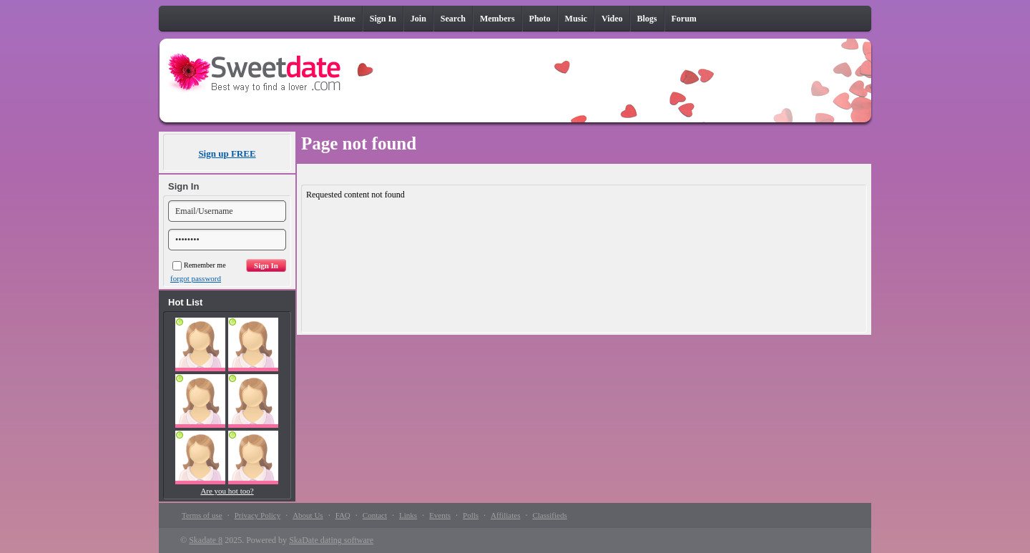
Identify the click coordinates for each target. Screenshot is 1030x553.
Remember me (199, 265)
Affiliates (505, 515)
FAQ (342, 515)
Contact (375, 515)
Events (440, 515)
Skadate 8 (205, 540)
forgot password (195, 278)
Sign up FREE (226, 153)
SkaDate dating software (331, 540)
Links (408, 515)
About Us (308, 515)
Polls (471, 515)
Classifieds (549, 515)
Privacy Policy (257, 515)
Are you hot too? (226, 490)
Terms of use (202, 515)
